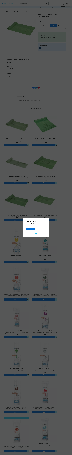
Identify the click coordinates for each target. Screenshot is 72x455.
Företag (30, 228)
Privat (41, 228)
